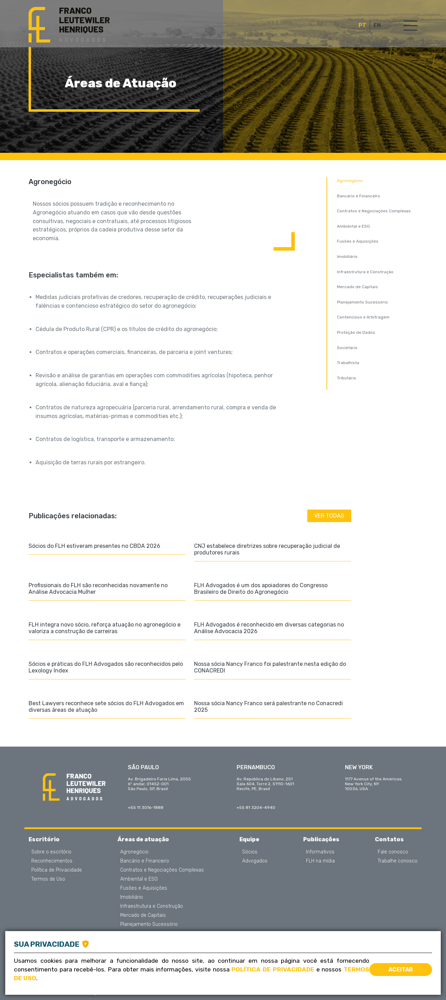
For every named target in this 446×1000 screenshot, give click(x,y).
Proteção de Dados (356, 332)
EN (377, 25)
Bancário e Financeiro (358, 196)
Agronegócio (350, 180)
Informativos (320, 852)
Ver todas (329, 515)
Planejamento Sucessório (362, 302)
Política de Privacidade (56, 870)
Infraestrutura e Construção (365, 271)
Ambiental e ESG (353, 226)
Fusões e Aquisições (357, 241)
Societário (347, 347)
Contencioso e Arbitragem (363, 317)
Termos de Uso (48, 879)
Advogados (255, 861)
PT (362, 25)
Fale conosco (393, 852)
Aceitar (401, 969)
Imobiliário (347, 256)
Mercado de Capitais (357, 286)
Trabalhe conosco (397, 861)
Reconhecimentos (51, 861)
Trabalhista (348, 362)
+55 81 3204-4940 (256, 807)
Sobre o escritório (51, 852)
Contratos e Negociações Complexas (374, 210)
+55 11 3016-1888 (145, 807)
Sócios (249, 852)
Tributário (346, 378)
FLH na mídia (320, 861)
